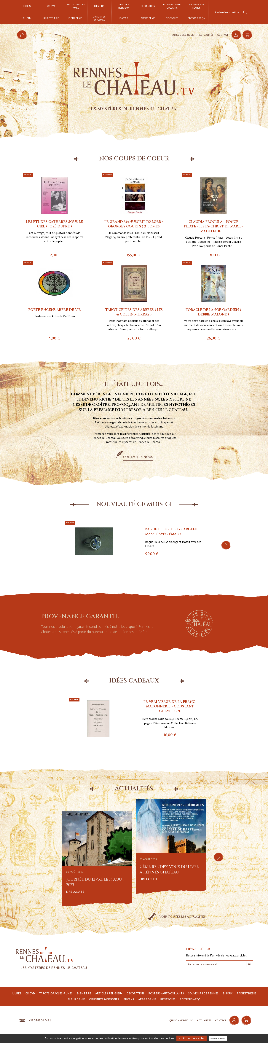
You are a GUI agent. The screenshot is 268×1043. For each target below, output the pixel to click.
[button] (226, 545)
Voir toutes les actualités (182, 917)
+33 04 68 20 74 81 (40, 1020)
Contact (220, 34)
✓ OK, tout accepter (191, 1038)
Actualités (204, 34)
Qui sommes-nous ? (182, 34)
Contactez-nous (138, 457)
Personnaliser (217, 1038)
